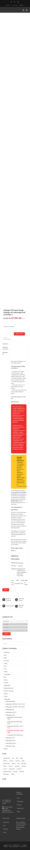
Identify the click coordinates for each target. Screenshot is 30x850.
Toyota (5, 696)
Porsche (6, 682)
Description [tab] (5, 343)
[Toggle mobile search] (23, 10)
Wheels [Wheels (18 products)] (12, 774)
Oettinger (20, 563)
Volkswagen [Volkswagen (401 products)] (6, 774)
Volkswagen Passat (10, 740)
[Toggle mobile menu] (27, 10)
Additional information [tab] (5, 348)
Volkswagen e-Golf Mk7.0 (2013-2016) (15, 704)
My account (6, 822)
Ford (5, 669)
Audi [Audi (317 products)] (13, 758)
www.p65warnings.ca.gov (23, 486)
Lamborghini (7, 674)
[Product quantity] (7, 333)
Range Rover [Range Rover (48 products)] (12, 768)
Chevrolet (6, 660)
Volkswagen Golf (10, 709)
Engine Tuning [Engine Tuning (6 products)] (6, 763)
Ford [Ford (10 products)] (18, 763)
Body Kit (20, 566)
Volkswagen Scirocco (11, 743)
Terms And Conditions (14, 846)
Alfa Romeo (7, 652)
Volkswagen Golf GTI (11, 712)
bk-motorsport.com (7, 812)
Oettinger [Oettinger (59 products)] (24, 766)
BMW (5, 658)
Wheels (6, 748)
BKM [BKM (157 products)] (17, 758)
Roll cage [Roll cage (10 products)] (15, 771)
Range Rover (7, 685)
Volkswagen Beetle (10, 701)
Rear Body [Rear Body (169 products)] (19, 768)
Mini (5, 677)
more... (13, 551)
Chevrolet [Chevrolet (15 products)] (17, 760)
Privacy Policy (23, 846)
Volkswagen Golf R (10, 715)
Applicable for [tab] (5, 353)
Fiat (5, 666)
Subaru (6, 693)
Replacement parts (8, 688)
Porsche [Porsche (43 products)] (5, 768)
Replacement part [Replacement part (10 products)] (7, 771)
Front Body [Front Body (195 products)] (23, 763)
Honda (5, 671)
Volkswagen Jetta (10, 737)
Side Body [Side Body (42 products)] (21, 771)
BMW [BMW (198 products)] (21, 758)
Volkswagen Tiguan (10, 746)
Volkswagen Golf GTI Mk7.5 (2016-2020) (21, 570)
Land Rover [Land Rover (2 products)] (17, 766)
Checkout (5, 829)
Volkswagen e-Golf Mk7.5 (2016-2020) (15, 706)
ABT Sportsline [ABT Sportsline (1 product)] (6, 758)
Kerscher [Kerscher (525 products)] (10, 766)
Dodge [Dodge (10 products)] (23, 760)
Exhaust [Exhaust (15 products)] (13, 763)
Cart (4, 825)
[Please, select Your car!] (15, 621)
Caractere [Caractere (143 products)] (11, 760)
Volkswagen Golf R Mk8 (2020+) (15, 735)
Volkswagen (7, 699)
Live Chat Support (7, 807)
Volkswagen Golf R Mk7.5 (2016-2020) (21, 574)
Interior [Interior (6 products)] (4, 766)
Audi (5, 655)
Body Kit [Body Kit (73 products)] (5, 760)
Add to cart (19, 333)
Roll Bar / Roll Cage (8, 691)
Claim (4, 832)
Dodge (5, 663)
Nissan (5, 680)
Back (5, 589)
